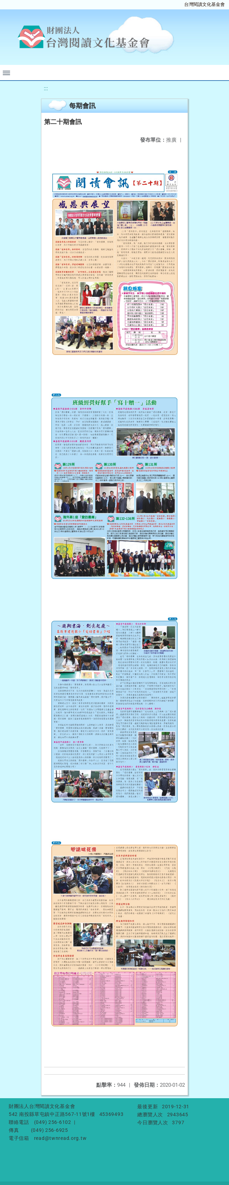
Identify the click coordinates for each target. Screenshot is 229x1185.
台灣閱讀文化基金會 (204, 4)
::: (46, 88)
